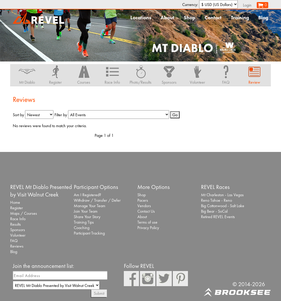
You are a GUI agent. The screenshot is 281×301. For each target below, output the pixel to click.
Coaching (81, 227)
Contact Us (146, 211)
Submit (99, 293)
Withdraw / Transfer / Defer (97, 200)
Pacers (142, 200)
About (167, 17)
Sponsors (17, 229)
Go (175, 115)
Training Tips (84, 222)
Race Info (18, 219)
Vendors (144, 205)
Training (240, 17)
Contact (213, 17)
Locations (140, 17)
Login (247, 5)
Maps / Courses (23, 213)
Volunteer (18, 235)
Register (16, 208)
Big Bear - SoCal (214, 211)
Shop (189, 17)
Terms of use (147, 222)
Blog (263, 17)
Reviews (16, 246)
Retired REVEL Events (218, 216)
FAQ (14, 240)
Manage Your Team (89, 205)
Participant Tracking (89, 233)
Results (15, 224)
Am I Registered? (87, 195)
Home (15, 202)
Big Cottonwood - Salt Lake (222, 205)
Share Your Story (87, 216)
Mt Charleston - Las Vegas (222, 195)
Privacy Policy (148, 227)
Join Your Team (85, 211)
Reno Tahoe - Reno (216, 200)
